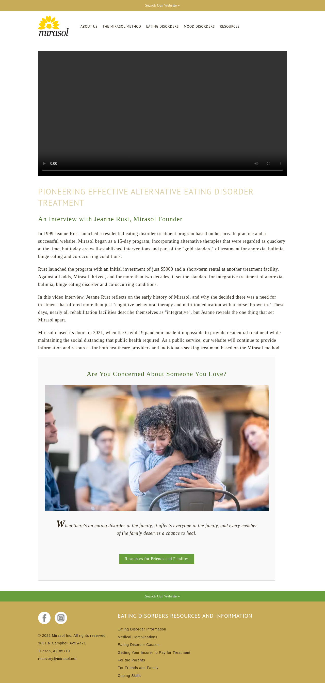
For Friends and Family (138, 668)
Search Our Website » (162, 5)
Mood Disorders (199, 26)
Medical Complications (137, 637)
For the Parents (131, 660)
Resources (230, 26)
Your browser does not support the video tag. (162, 113)
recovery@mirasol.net (57, 659)
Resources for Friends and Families (157, 559)
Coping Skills (129, 676)
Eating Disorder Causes (139, 645)
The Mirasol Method (122, 26)
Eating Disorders (162, 26)
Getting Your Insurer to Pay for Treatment (154, 653)
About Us (89, 26)
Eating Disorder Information (142, 629)
